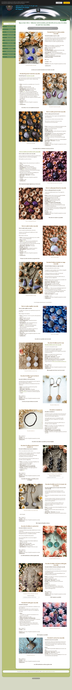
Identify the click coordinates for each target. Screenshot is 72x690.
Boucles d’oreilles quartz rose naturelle (46, 352)
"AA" (42, 53)
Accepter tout (66, 2)
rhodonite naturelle (23, 77)
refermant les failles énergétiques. (52, 368)
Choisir (59, 2)
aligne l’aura (17, 399)
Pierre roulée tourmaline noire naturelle (23, 154)
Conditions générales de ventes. (48, 681)
